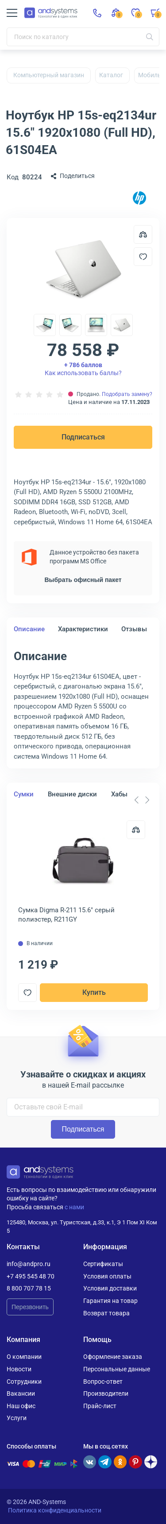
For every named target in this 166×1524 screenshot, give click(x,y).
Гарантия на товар (110, 1300)
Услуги (17, 1417)
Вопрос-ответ (103, 1381)
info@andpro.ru (28, 1263)
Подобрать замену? (127, 394)
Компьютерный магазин (48, 75)
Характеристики (83, 629)
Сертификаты (103, 1263)
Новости (19, 1369)
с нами (74, 1207)
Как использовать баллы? (83, 368)
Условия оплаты (107, 1276)
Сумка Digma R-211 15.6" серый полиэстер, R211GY (66, 914)
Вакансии (21, 1393)
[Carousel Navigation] (141, 800)
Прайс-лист (99, 1405)
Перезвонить (30, 1306)
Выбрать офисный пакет (82, 579)
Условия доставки (110, 1288)
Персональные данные (116, 1369)
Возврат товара (106, 1313)
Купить (94, 992)
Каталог (111, 75)
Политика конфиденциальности (54, 1510)
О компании (24, 1356)
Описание (29, 629)
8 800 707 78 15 (29, 1288)
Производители (105, 1393)
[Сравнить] (136, 829)
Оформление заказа (112, 1356)
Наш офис (21, 1405)
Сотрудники (24, 1381)
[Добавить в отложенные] (143, 256)
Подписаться (83, 437)
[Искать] (149, 37)
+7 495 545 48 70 (30, 1276)
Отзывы (134, 629)
